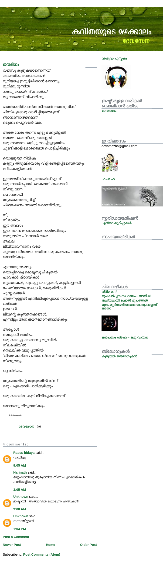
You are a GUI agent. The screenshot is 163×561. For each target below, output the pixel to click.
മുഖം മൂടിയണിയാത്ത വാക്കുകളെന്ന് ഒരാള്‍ (129, 306)
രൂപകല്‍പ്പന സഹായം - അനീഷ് (126, 296)
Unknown (20, 496)
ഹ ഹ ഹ (108, 179)
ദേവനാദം (109, 111)
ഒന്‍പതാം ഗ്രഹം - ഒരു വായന (125, 337)
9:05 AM (19, 465)
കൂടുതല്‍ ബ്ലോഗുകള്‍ (119, 356)
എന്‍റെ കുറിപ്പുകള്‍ (116, 223)
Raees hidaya (23, 453)
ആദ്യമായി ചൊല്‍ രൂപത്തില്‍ (125, 300)
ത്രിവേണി (109, 291)
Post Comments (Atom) (41, 554)
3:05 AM (19, 489)
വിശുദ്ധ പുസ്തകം (114, 58)
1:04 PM (19, 529)
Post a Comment (16, 537)
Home (50, 545)
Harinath (20, 472)
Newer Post (12, 545)
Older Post (88, 545)
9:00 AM (19, 509)
